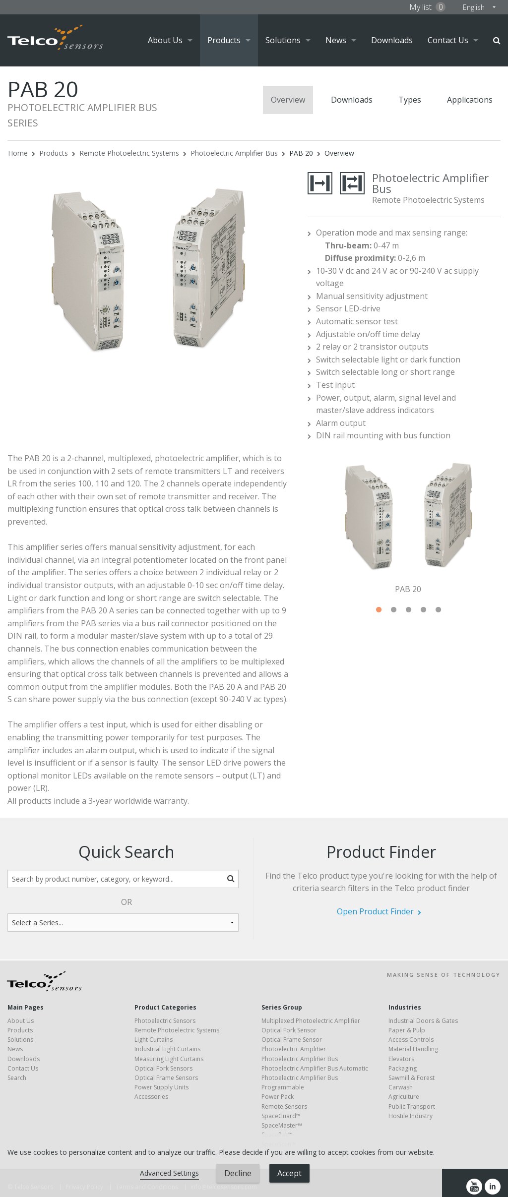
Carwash (400, 1087)
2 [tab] (393, 610)
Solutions (283, 40)
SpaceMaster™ (281, 1125)
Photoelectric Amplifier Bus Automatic (314, 1068)
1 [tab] (378, 610)
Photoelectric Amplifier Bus (234, 153)
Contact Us (448, 40)
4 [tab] (423, 610)
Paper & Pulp (406, 1030)
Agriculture (403, 1096)
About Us (165, 40)
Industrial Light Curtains (167, 1049)
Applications (470, 99)
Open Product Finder (375, 911)
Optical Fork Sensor (289, 1030)
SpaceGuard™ (281, 1116)
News (335, 40)
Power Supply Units (161, 1087)
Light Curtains (153, 1039)
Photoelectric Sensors (164, 1021)
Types (409, 99)
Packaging (402, 1068)
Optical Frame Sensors (166, 1078)
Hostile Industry (410, 1116)
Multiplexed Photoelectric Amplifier (310, 1021)
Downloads (392, 40)
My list (427, 6)
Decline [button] (238, 1173)
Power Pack (277, 1096)
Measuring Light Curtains (168, 1059)
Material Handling (413, 1049)
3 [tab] (408, 610)
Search (497, 40)
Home (18, 153)
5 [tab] (438, 610)
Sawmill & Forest (411, 1078)
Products (224, 40)
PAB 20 (301, 153)
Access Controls (411, 1039)
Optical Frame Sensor (291, 1039)
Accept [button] (289, 1173)
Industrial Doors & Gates (423, 1021)
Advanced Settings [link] (169, 1173)
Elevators (401, 1059)
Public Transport (411, 1106)
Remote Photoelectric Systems (129, 153)
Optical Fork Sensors (163, 1068)
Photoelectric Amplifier (293, 1049)
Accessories (151, 1096)
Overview (288, 99)
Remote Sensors (284, 1106)
